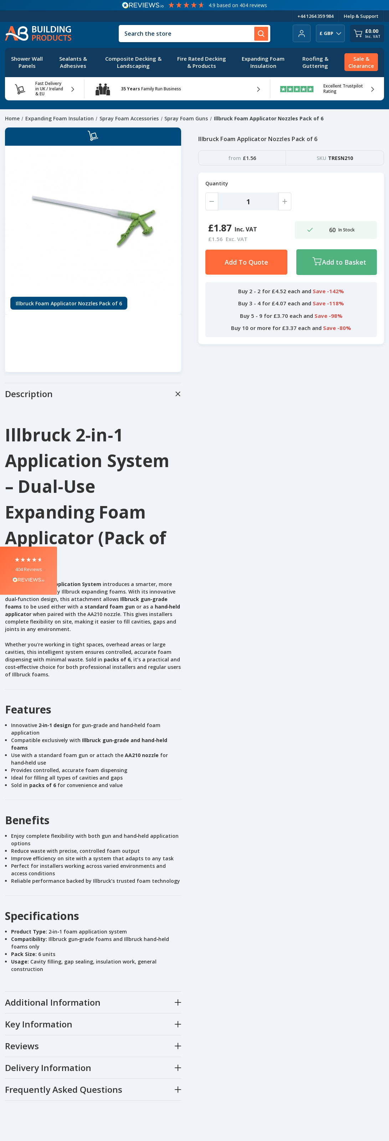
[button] (28, 570)
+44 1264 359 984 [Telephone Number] (315, 16)
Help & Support (361, 16)
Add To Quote (246, 262)
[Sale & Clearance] (361, 62)
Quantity (216, 183)
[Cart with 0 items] (367, 33)
